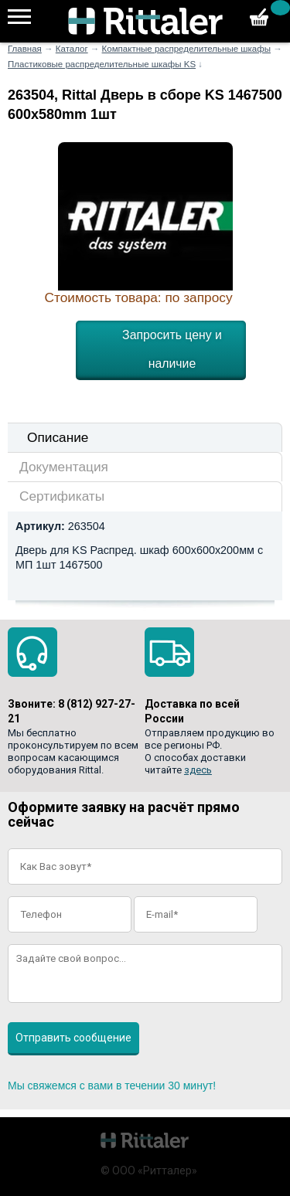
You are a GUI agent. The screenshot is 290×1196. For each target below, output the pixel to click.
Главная (25, 48)
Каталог (72, 48)
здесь (198, 770)
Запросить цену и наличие (172, 349)
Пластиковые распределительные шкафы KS (102, 64)
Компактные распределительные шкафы (186, 48)
